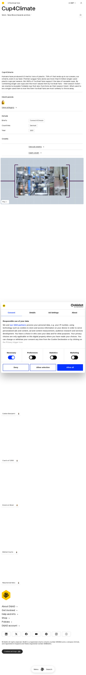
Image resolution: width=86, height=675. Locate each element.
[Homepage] (42, 669)
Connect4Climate (36, 120)
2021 (31, 130)
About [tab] (74, 313)
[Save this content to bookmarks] (80, 15)
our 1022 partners (18, 325)
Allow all (70, 367)
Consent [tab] (11, 313)
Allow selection (43, 367)
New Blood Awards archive (19, 15)
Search (49, 669)
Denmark (33, 125)
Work (4, 15)
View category (9, 107)
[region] (42, 181)
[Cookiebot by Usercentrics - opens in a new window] (72, 305)
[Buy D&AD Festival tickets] (14, 3)
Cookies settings (12, 651)
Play (5, 202)
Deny (16, 367)
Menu (36, 669)
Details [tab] (32, 313)
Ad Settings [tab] (53, 313)
